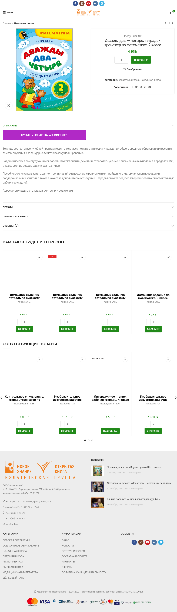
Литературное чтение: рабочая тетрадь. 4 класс (110, 398)
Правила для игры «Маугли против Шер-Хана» (134, 467)
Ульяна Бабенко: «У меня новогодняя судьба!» (133, 499)
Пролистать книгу (15, 216)
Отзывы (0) (11, 226)
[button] (24, 329)
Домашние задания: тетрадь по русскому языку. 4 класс (67, 298)
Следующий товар (173, 23)
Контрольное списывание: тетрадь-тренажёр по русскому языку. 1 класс (24, 399)
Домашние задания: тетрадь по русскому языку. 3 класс (110, 298)
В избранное (134, 69)
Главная (7, 23)
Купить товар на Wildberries (44, 135)
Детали (8, 207)
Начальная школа (24, 23)
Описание (10, 125)
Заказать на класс (128, 79)
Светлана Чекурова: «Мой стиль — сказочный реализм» (139, 483)
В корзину (141, 59)
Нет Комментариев (132, 472)
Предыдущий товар (166, 23)
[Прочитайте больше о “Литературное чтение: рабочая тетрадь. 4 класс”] (110, 431)
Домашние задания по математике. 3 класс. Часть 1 (153, 298)
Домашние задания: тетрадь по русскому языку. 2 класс (24, 298)
